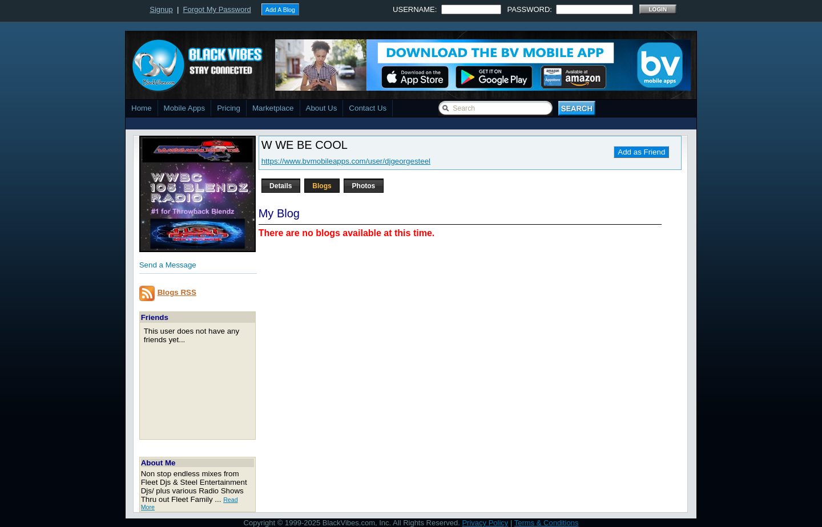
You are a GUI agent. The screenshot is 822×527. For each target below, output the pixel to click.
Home (141, 108)
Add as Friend (641, 152)
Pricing (228, 108)
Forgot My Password (217, 9)
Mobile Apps (185, 108)
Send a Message (167, 265)
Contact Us (367, 108)
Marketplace (273, 108)
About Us (321, 108)
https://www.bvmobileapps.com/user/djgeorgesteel (345, 161)
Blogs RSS (177, 292)
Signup (161, 9)
